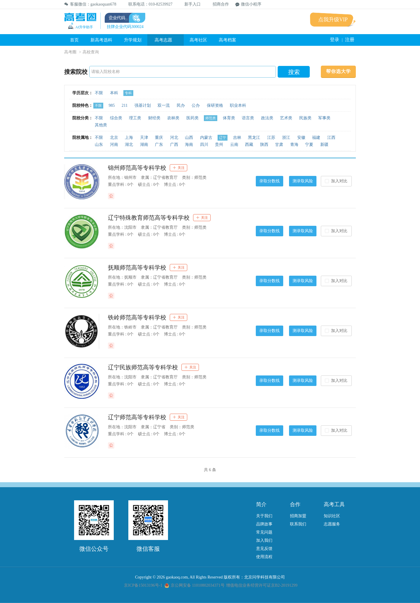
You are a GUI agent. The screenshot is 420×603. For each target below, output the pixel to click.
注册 (349, 39)
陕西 (264, 144)
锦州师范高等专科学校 (137, 168)
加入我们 (264, 540)
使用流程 (264, 557)
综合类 (116, 118)
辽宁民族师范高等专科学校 (143, 367)
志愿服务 (332, 524)
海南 (189, 144)
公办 (196, 105)
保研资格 (215, 105)
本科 (114, 93)
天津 (144, 137)
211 (124, 105)
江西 (331, 137)
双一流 (164, 105)
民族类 (305, 118)
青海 (294, 144)
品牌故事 (264, 524)
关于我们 (264, 516)
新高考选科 (101, 40)
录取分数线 (269, 181)
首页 (74, 40)
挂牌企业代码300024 (125, 27)
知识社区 (332, 516)
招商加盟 (298, 516)
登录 (334, 39)
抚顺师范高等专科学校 (137, 267)
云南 (234, 144)
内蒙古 (206, 137)
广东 (159, 144)
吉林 (237, 137)
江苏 (271, 137)
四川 (204, 144)
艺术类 (286, 118)
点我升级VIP (333, 19)
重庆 (159, 137)
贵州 (219, 144)
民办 (181, 105)
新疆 (324, 144)
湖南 (144, 144)
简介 (261, 504)
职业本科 (238, 105)
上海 (129, 137)
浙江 (286, 137)
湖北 (129, 144)
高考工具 (334, 504)
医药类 (192, 118)
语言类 (248, 118)
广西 (174, 144)
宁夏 (309, 144)
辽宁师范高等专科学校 (137, 417)
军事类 (324, 118)
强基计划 (142, 105)
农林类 (173, 118)
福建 (316, 137)
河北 (174, 137)
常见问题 (264, 532)
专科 (128, 93)
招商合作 (218, 4)
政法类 (267, 118)
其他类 (101, 125)
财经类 (154, 118)
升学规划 (132, 40)
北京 (114, 137)
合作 (295, 504)
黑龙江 (254, 137)
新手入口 (190, 4)
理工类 (135, 118)
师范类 (210, 118)
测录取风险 (303, 181)
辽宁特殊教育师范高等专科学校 (149, 217)
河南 (114, 144)
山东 (99, 144)
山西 (189, 137)
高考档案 (227, 40)
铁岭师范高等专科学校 (137, 317)
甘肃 (279, 144)
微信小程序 (248, 4)
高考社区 (198, 40)
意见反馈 (264, 548)
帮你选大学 (338, 71)
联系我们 (298, 524)
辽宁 (222, 138)
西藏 (249, 144)
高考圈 (70, 52)
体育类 (229, 118)
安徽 (301, 137)
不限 (99, 93)
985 (112, 105)
